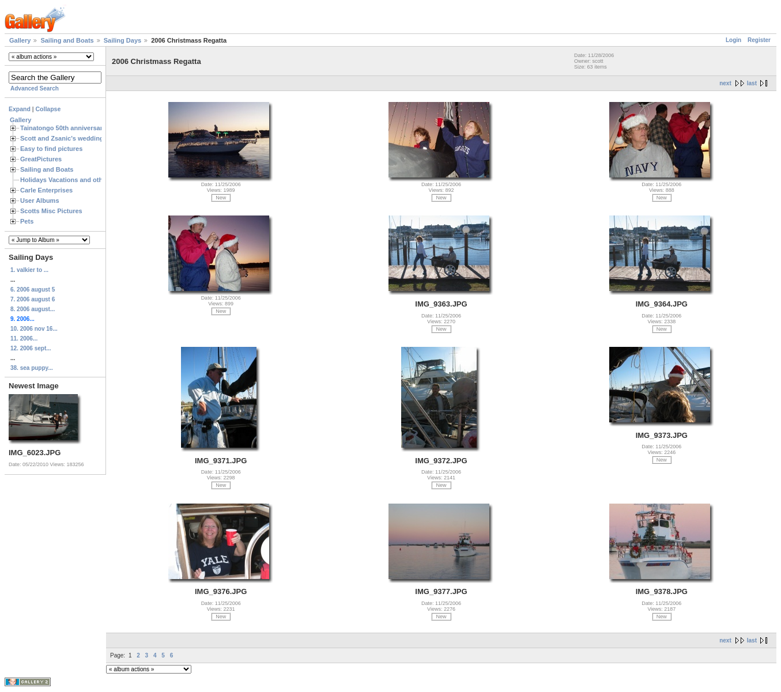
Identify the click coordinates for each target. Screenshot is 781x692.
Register (759, 40)
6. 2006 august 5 (32, 289)
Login (733, 40)
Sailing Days (122, 40)
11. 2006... (23, 338)
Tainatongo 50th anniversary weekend (77, 127)
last (752, 83)
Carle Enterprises (46, 190)
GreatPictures (41, 159)
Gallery (20, 40)
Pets (26, 221)
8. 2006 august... (32, 309)
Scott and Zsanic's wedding (62, 138)
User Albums (39, 200)
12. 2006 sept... (30, 348)
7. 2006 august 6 (32, 299)
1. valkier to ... (29, 270)
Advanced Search (34, 88)
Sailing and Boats (66, 40)
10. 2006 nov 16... (34, 329)
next (725, 83)
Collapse (48, 108)
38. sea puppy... (31, 368)
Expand (20, 108)
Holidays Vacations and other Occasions (81, 179)
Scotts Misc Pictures (51, 210)
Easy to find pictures (51, 148)
